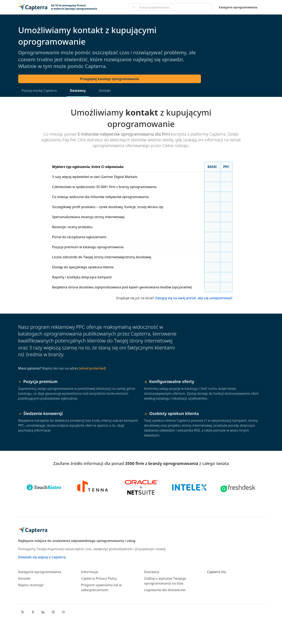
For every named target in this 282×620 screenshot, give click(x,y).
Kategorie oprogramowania (238, 7)
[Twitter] (22, 612)
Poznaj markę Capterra (39, 90)
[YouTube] (63, 612)
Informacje (89, 572)
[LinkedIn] (43, 612)
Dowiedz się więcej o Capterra (42, 557)
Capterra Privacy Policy (99, 578)
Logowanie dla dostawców (164, 590)
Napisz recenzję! (31, 585)
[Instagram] (53, 612)
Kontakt (105, 90)
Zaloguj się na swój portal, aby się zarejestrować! (193, 298)
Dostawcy (78, 90)
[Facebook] (32, 612)
